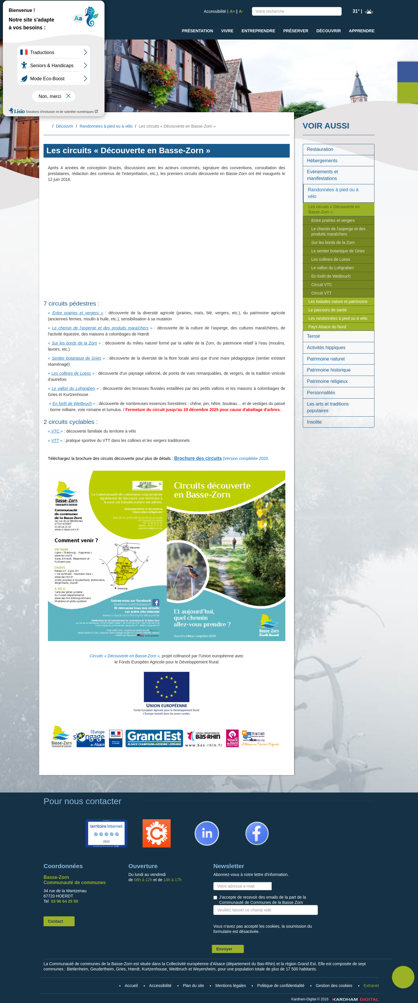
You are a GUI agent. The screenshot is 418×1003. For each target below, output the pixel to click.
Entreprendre (258, 30)
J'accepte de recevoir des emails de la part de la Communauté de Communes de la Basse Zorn (262, 900)
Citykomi (148, 822)
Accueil (48, 126)
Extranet (371, 985)
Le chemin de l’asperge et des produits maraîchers (100, 328)
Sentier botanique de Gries (76, 358)
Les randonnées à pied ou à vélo (338, 318)
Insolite (314, 422)
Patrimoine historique (329, 369)
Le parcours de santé (328, 310)
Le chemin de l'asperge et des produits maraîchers (338, 231)
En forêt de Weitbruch (72, 403)
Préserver (295, 30)
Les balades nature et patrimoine (338, 301)
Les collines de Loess (71, 373)
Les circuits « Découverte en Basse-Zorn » (334, 209)
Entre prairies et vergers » (77, 312)
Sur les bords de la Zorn (74, 343)
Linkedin (197, 822)
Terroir (313, 336)
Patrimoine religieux (327, 381)
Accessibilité (215, 11)
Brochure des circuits (198, 458)
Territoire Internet (105, 822)
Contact (55, 921)
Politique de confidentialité (281, 985)
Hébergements (322, 160)
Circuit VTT (321, 293)
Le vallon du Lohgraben (73, 388)
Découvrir (328, 30)
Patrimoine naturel (326, 358)
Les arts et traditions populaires (328, 407)
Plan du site (193, 985)
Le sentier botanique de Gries (338, 251)
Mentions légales (230, 985)
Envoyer (224, 949)
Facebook (249, 822)
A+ (232, 11)
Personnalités (321, 392)
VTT (55, 440)
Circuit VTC (321, 284)
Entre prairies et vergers (333, 220)
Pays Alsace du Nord (327, 326)
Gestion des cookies (334, 985)
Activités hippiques (326, 347)
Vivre (227, 30)
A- (241, 11)
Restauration (320, 149)
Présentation (197, 30)
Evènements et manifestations (322, 175)
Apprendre (361, 30)
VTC (55, 431)
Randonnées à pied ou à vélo (106, 126)
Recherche (335, 12)
